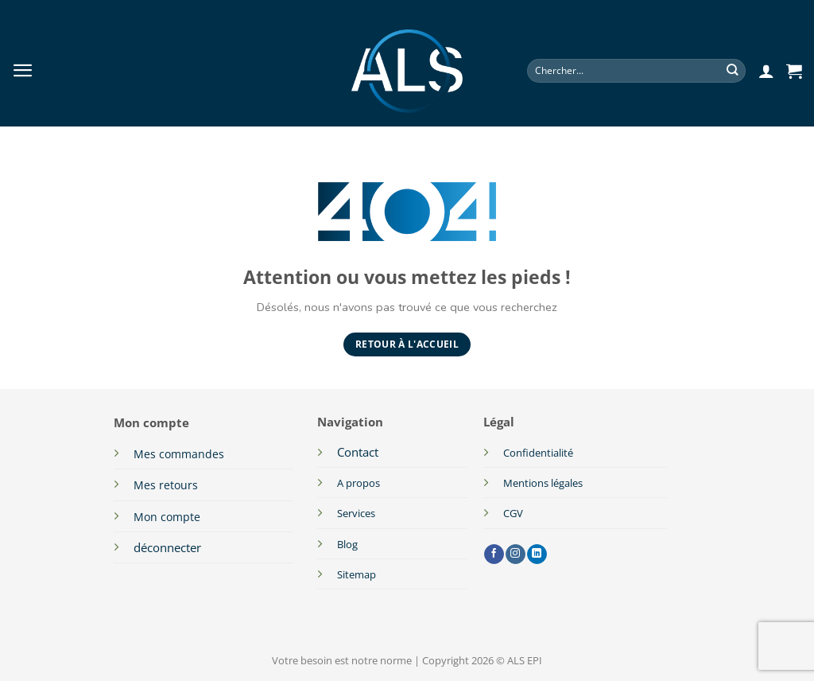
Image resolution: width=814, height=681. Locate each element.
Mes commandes (179, 453)
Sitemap (356, 574)
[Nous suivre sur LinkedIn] (537, 554)
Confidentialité (538, 453)
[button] (23, 70)
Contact (357, 452)
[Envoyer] (732, 71)
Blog (347, 544)
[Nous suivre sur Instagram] (515, 554)
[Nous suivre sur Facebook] (494, 554)
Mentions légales (544, 483)
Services (356, 513)
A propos (358, 483)
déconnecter (167, 547)
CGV (513, 513)
